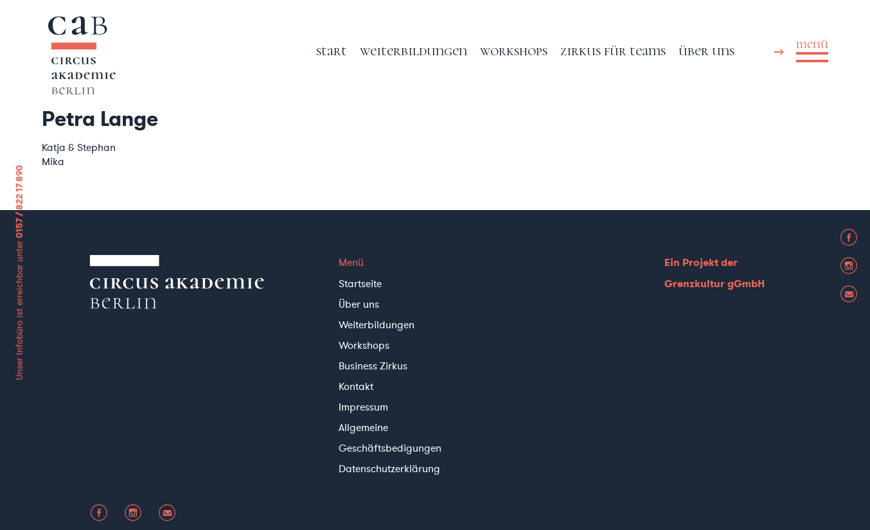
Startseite (360, 283)
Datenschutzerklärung (389, 468)
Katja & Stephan (79, 147)
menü (812, 44)
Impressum (363, 406)
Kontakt (356, 386)
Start (331, 50)
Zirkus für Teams (613, 50)
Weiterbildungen (413, 50)
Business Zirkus (373, 365)
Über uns (706, 50)
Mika (53, 161)
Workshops (513, 50)
